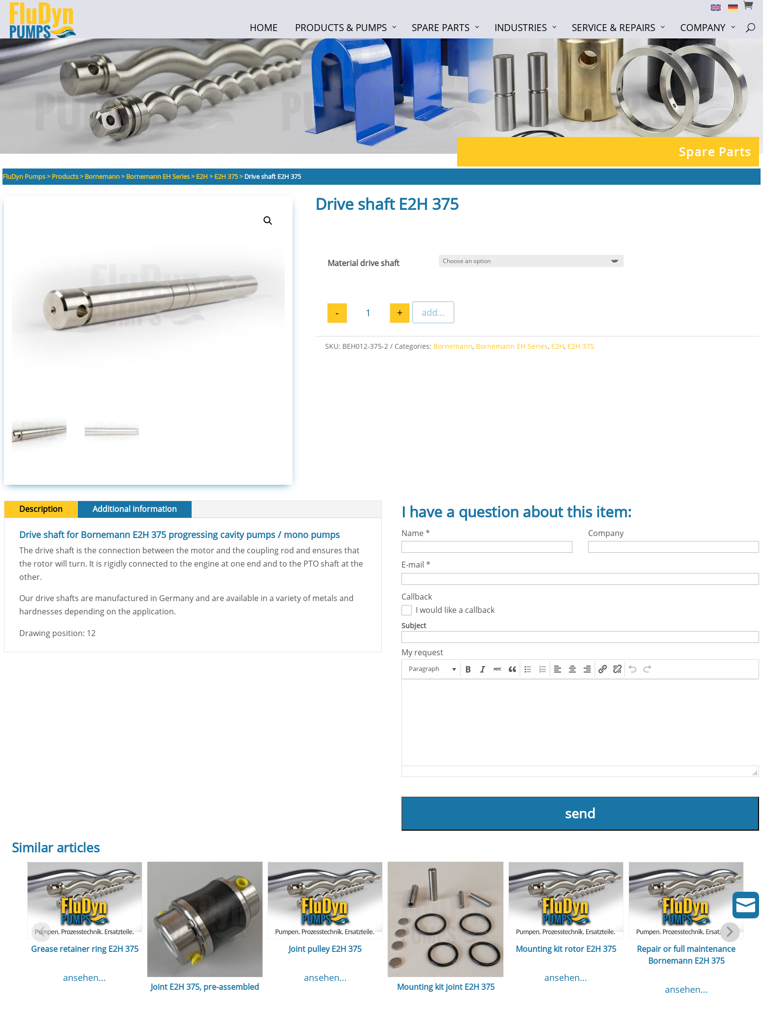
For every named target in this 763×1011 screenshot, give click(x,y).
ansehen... (84, 977)
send (580, 813)
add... (433, 312)
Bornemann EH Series (512, 346)
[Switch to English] (712, 7)
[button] (268, 221)
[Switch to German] (729, 7)
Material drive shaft (363, 263)
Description (41, 509)
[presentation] (431, 669)
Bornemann (452, 346)
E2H (557, 346)
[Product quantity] (368, 313)
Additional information (135, 509)
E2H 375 (580, 346)
